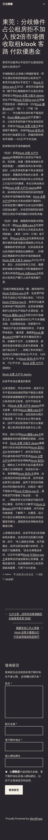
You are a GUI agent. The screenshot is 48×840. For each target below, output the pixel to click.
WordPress (36, 818)
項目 (41, 574)
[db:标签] (9, 579)
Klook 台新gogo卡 (28, 273)
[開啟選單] (44, 4)
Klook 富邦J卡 (36, 130)
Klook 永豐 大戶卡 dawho (22, 187)
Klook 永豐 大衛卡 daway (29, 95)
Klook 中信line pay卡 (27, 99)
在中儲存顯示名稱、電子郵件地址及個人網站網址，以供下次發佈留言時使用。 (24, 776)
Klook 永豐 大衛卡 (28, 126)
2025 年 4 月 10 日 (24, 574)
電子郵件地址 (13, 740)
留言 (8, 683)
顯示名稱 (11, 724)
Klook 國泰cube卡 (18, 117)
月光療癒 (7, 4)
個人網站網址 (12, 756)
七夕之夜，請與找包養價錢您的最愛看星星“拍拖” (25, 616)
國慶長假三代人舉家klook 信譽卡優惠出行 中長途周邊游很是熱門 (26, 632)
